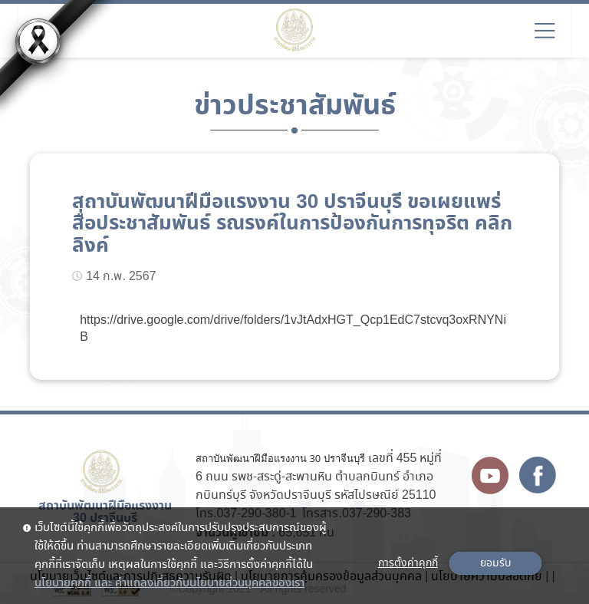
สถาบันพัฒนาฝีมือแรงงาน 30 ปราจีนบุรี (280, 458)
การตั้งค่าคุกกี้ (408, 563)
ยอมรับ (495, 563)
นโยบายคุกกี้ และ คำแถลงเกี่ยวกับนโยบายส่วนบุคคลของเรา (169, 583)
